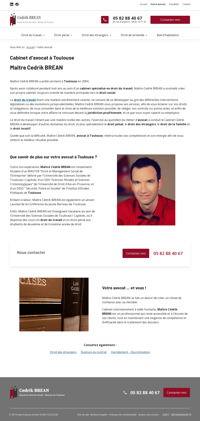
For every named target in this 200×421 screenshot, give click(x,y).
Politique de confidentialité (122, 414)
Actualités (174, 4)
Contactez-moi (170, 20)
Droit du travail (31, 35)
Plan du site (83, 414)
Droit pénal (61, 35)
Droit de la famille (132, 35)
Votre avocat (158, 4)
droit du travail (25, 100)
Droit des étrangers (95, 35)
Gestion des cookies (148, 414)
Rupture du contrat (94, 352)
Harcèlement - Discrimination (130, 352)
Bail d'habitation (168, 35)
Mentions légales (99, 414)
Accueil (143, 4)
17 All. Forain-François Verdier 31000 (33, 414)
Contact (186, 4)
